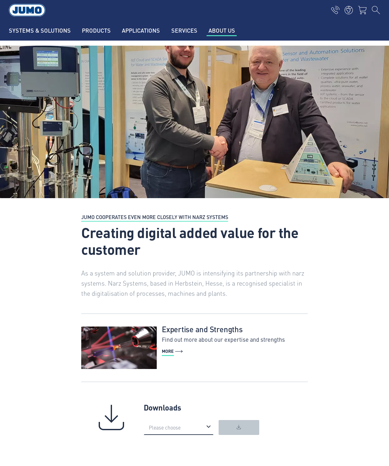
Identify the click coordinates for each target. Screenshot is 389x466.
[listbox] (179, 427)
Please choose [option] (165, 427)
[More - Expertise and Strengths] (194, 348)
